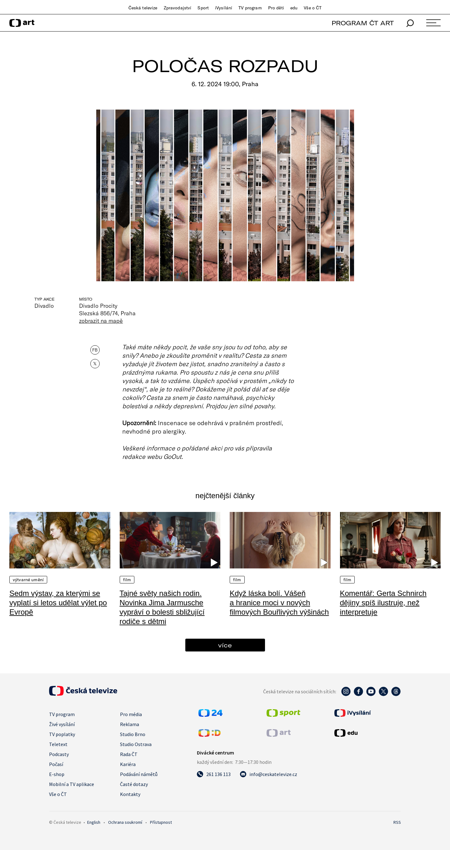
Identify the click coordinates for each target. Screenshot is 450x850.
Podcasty (59, 754)
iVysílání (223, 8)
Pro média (131, 714)
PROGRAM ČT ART (363, 23)
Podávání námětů (139, 774)
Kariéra (128, 764)
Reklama (129, 724)
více (225, 645)
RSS (397, 822)
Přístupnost (161, 822)
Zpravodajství (178, 8)
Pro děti (276, 8)
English (93, 822)
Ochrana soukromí (125, 822)
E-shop (56, 774)
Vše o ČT (313, 8)
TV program (250, 8)
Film (127, 579)
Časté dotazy (134, 784)
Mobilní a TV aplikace (71, 784)
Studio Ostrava (136, 744)
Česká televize (143, 8)
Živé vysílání (62, 724)
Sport (203, 8)
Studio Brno (132, 734)
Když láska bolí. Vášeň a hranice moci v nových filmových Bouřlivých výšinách (279, 602)
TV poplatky (62, 734)
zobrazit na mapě (101, 320)
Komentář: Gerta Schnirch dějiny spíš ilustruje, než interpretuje (383, 602)
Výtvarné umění (28, 579)
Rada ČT (129, 754)
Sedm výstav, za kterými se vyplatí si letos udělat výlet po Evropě (58, 602)
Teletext (58, 744)
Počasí (56, 764)
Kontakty (130, 794)
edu (294, 8)
